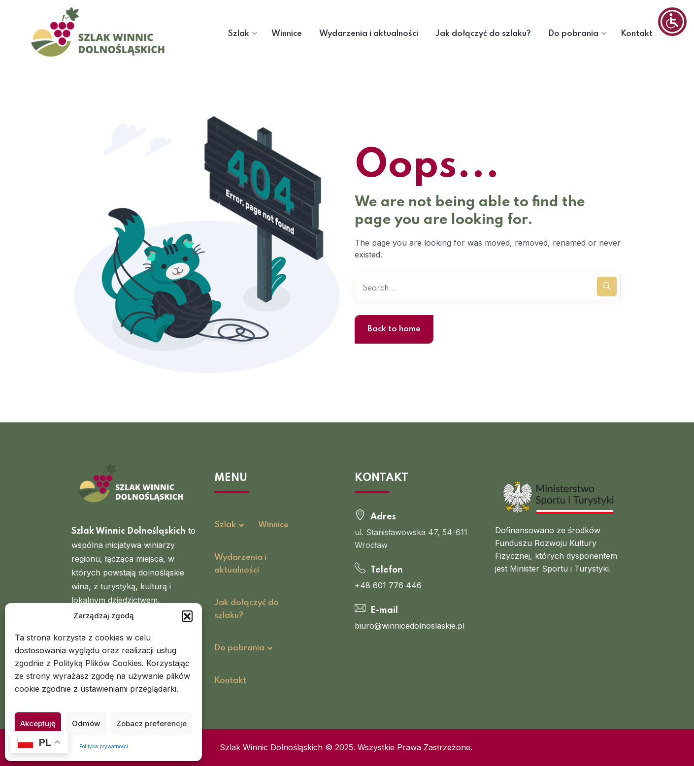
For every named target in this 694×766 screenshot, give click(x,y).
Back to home (394, 329)
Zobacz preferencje (151, 723)
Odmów (86, 723)
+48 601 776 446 (388, 585)
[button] (187, 616)
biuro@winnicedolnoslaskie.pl (409, 626)
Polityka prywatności (103, 746)
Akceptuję (38, 723)
